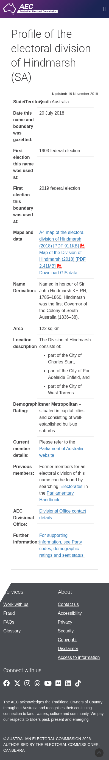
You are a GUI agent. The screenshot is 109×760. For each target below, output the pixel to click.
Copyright (67, 639)
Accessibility (70, 613)
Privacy (65, 622)
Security (66, 631)
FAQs (8, 622)
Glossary (12, 631)
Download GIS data (58, 272)
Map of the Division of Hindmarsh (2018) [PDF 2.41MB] (62, 259)
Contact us (68, 604)
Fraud (9, 613)
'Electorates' (71, 486)
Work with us (15, 604)
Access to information (79, 657)
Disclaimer (68, 648)
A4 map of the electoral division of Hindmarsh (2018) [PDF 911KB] (62, 239)
